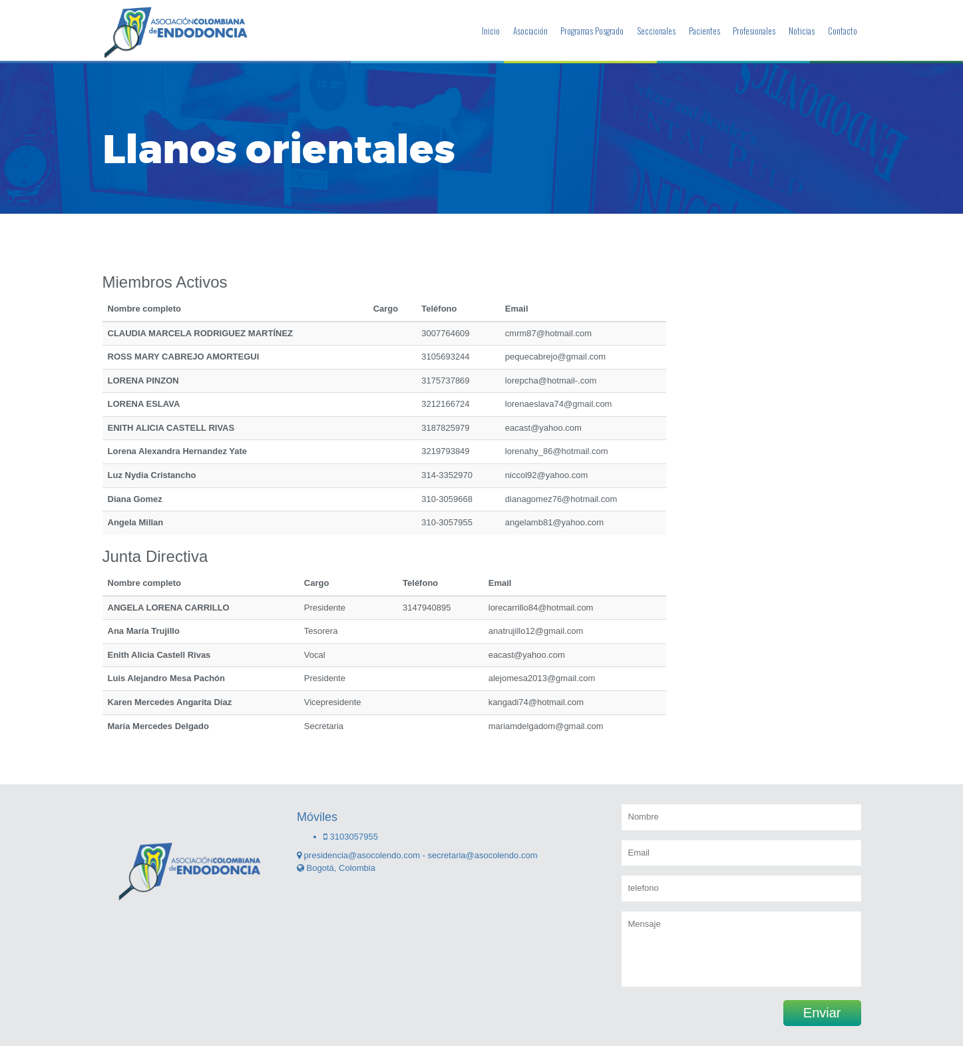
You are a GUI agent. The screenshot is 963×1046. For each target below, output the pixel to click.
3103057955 (350, 837)
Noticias (802, 30)
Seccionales (656, 30)
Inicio (491, 30)
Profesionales (754, 30)
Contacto (842, 30)
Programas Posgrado (592, 30)
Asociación (530, 30)
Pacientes (704, 30)
